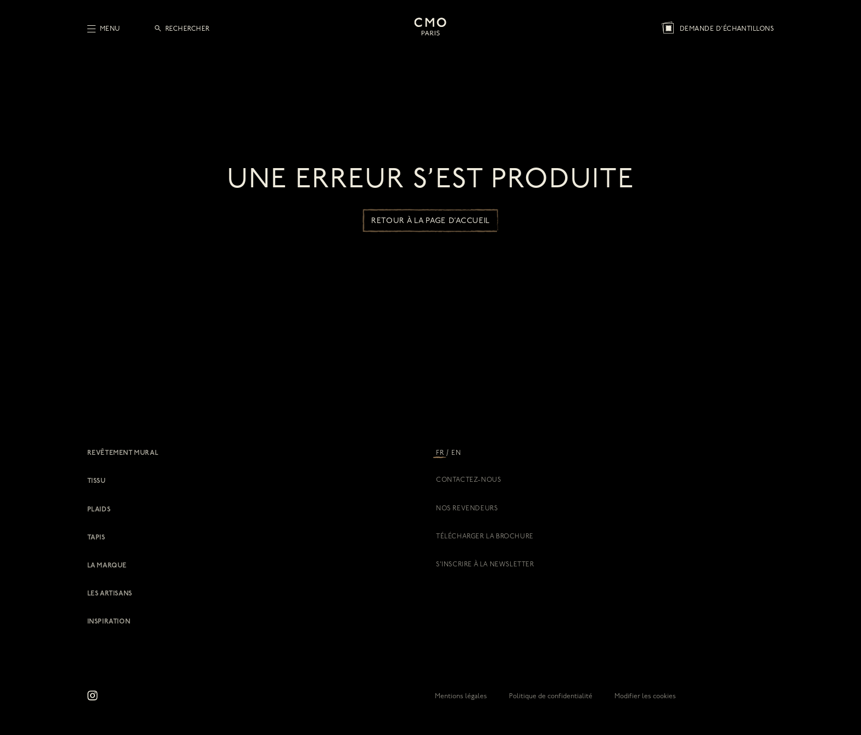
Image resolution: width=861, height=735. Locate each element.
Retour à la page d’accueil (430, 221)
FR (440, 453)
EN (456, 453)
